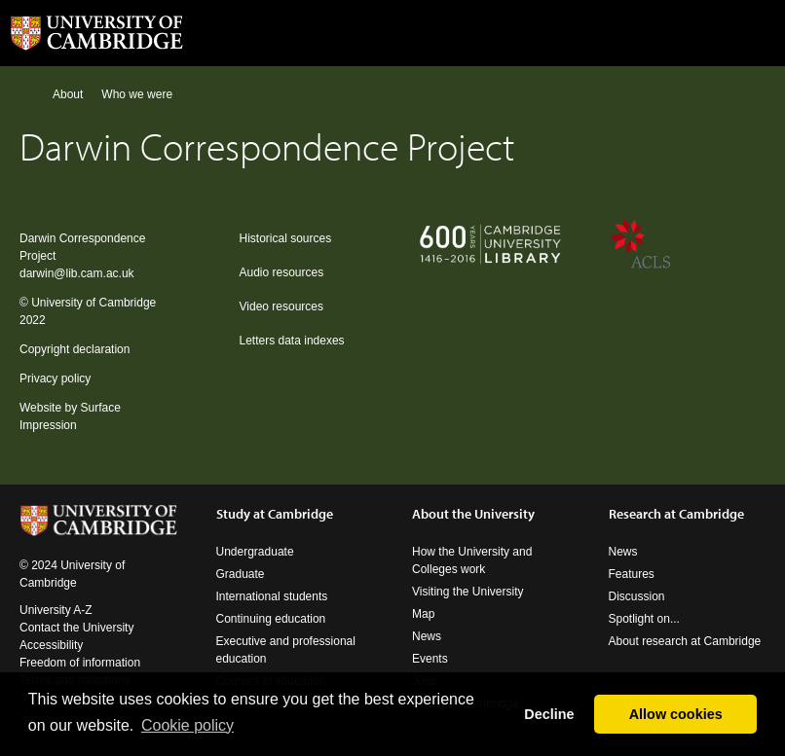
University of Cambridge (93, 302)
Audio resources (282, 272)
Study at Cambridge (274, 513)
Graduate (240, 574)
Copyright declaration (74, 349)
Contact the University (76, 627)
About (68, 94)
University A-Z (56, 610)
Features (631, 574)
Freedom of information (79, 662)
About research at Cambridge (685, 641)
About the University (473, 513)
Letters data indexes (292, 340)
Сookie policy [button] (187, 725)
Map (423, 614)
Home (27, 94)
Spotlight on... (644, 619)
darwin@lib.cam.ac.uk (76, 273)
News (426, 636)
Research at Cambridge (676, 513)
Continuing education (271, 619)
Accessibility (51, 645)
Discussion (637, 596)
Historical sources (286, 238)
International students (272, 596)
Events (430, 659)
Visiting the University (468, 591)
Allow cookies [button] (676, 714)
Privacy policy (55, 378)
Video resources (282, 306)
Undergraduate (255, 551)
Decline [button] (549, 714)
